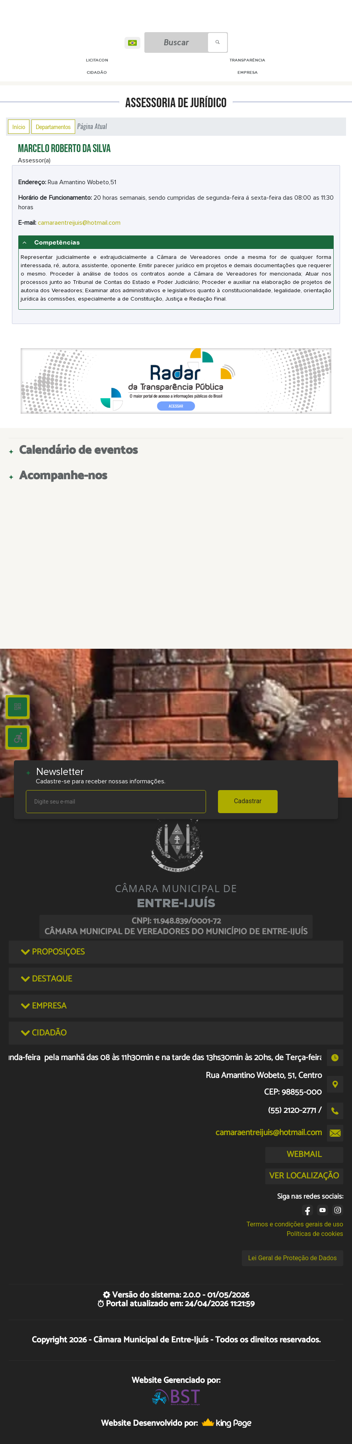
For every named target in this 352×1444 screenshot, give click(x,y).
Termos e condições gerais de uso (295, 1224)
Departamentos (53, 127)
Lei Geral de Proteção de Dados (292, 1258)
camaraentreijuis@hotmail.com (79, 223)
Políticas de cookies (315, 1234)
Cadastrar (248, 801)
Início (18, 127)
